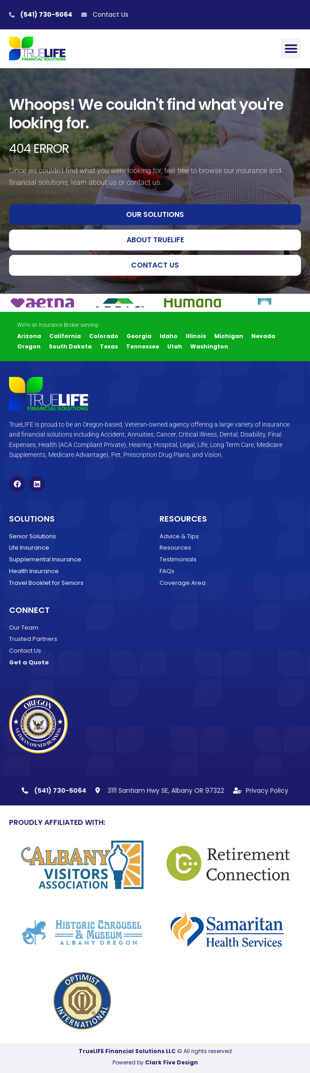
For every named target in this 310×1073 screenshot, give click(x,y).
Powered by (155, 1062)
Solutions (32, 518)
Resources (183, 518)
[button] (291, 48)
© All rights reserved (155, 1051)
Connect (29, 610)
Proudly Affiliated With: (57, 822)
